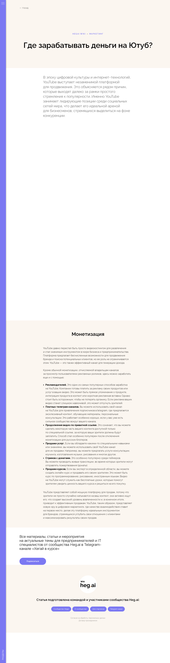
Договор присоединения (88, 621)
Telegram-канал (116, 609)
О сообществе (81, 609)
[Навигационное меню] (3, 3)
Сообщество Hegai (61, 609)
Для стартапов (98, 609)
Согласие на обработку (79, 618)
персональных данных (97, 618)
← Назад (23, 8)
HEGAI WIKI (79, 34)
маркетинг (96, 34)
